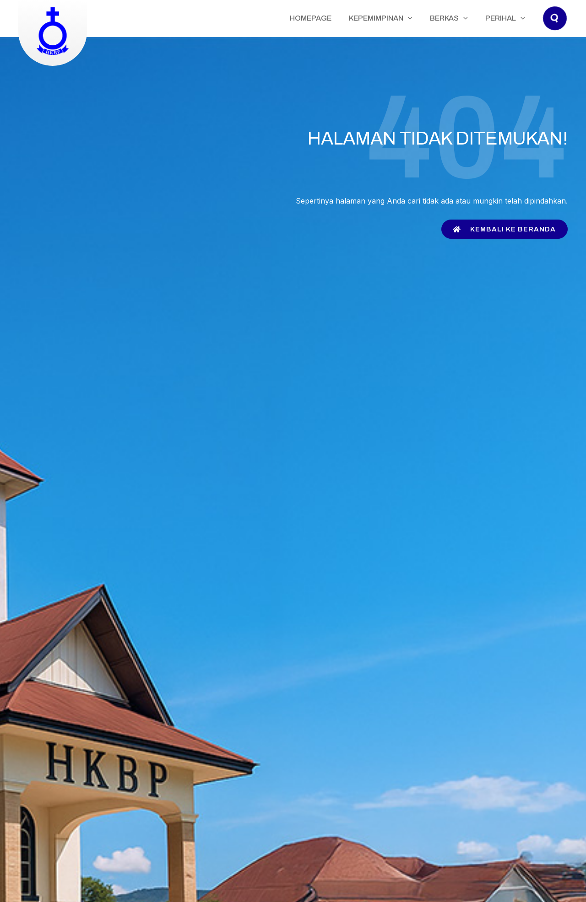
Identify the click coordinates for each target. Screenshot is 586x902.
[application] (429, 18)
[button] (555, 27)
